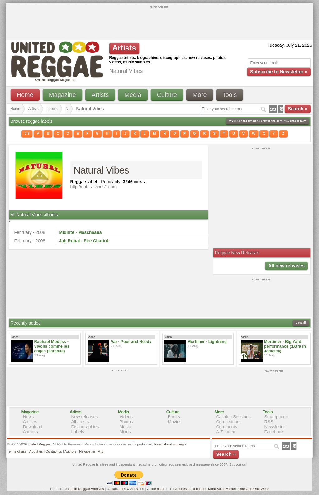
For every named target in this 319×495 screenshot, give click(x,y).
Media (132, 94)
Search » (297, 108)
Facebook (273, 431)
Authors (30, 431)
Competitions (229, 421)
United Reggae (39, 444)
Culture (167, 94)
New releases (84, 416)
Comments (226, 426)
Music (125, 426)
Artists (100, 94)
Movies (175, 421)
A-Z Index (225, 431)
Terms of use (17, 451)
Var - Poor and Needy (131, 341)
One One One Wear (253, 489)
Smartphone (276, 416)
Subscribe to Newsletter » (278, 71)
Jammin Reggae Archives (84, 489)
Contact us (53, 451)
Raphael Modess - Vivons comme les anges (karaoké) (51, 346)
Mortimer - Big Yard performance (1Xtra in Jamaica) (285, 346)
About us (36, 451)
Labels (51, 109)
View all (301, 322)
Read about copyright (170, 444)
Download (32, 426)
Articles (30, 421)
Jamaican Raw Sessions (125, 489)
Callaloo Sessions (233, 416)
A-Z (100, 451)
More (200, 94)
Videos (126, 416)
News (28, 416)
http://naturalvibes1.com (93, 186)
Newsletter (274, 426)
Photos (126, 421)
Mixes (125, 431)
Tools (229, 94)
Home (25, 94)
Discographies (85, 426)
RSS (269, 421)
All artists (80, 421)
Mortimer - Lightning (207, 341)
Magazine (62, 94)
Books (174, 416)
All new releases (286, 265)
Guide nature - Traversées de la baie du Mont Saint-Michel (191, 489)
